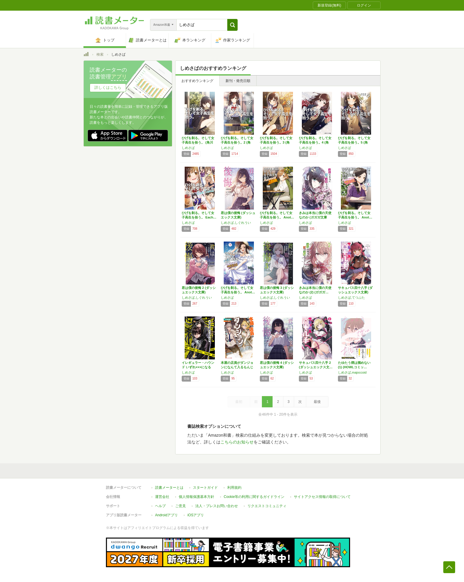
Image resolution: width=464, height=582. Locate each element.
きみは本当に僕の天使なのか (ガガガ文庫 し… (315, 217)
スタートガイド (205, 487)
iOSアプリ (195, 515)
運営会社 (162, 497)
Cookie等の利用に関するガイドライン (254, 497)
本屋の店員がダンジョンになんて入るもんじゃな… (237, 367)
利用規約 (234, 487)
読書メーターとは (169, 487)
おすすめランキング (197, 81)
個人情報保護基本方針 (196, 497)
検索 (100, 54)
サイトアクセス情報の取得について (322, 497)
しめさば (188, 147)
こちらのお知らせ (237, 442)
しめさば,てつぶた (351, 297)
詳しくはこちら (107, 87)
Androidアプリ (166, 515)
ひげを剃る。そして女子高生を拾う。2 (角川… (237, 142)
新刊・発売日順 (237, 81)
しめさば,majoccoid (352, 372)
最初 (238, 402)
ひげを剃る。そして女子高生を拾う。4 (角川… (315, 142)
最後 (317, 402)
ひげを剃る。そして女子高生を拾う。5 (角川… (354, 142)
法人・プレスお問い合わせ (216, 506)
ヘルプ (160, 506)
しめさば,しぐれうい (236, 222)
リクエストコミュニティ (266, 506)
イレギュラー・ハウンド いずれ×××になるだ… (198, 367)
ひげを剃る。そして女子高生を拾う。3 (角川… (276, 142)
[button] (232, 25)
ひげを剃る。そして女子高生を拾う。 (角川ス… (198, 142)
